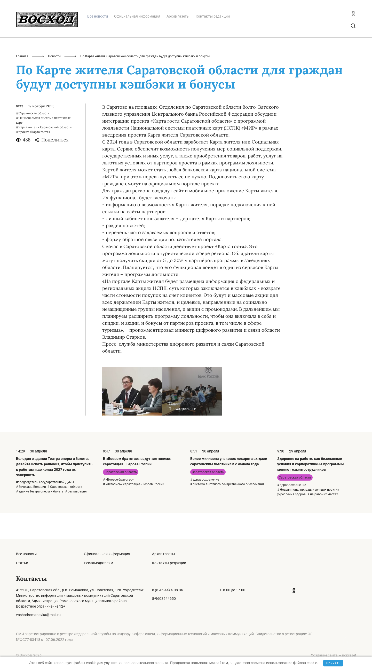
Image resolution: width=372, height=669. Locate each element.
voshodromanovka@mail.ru (38, 615)
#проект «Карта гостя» (33, 158)
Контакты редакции (213, 42)
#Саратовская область (32, 139)
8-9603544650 (164, 598)
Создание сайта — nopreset (333, 655)
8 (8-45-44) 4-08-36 (167, 590)
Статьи (22, 563)
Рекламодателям (98, 563)
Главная (22, 82)
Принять (333, 663)
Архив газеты (178, 42)
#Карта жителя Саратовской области (44, 153)
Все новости (26, 554)
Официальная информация (137, 42)
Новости (54, 82)
